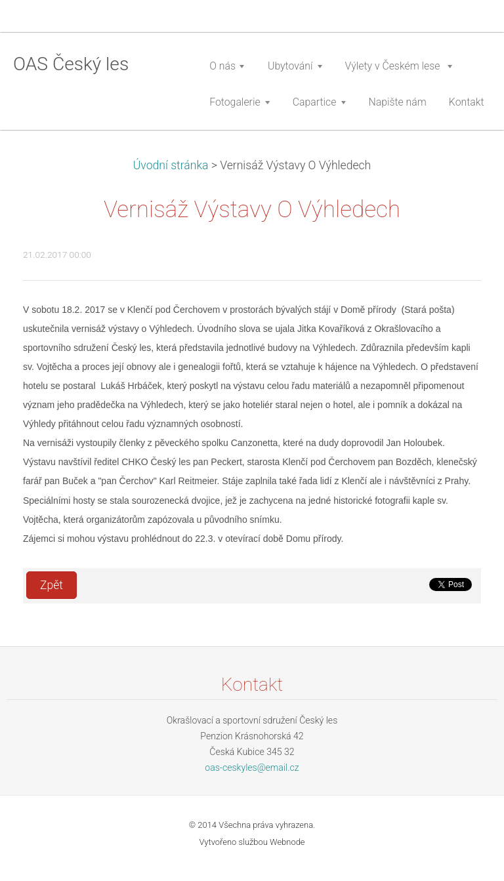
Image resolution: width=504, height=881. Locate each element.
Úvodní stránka (171, 165)
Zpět (51, 585)
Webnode (287, 842)
